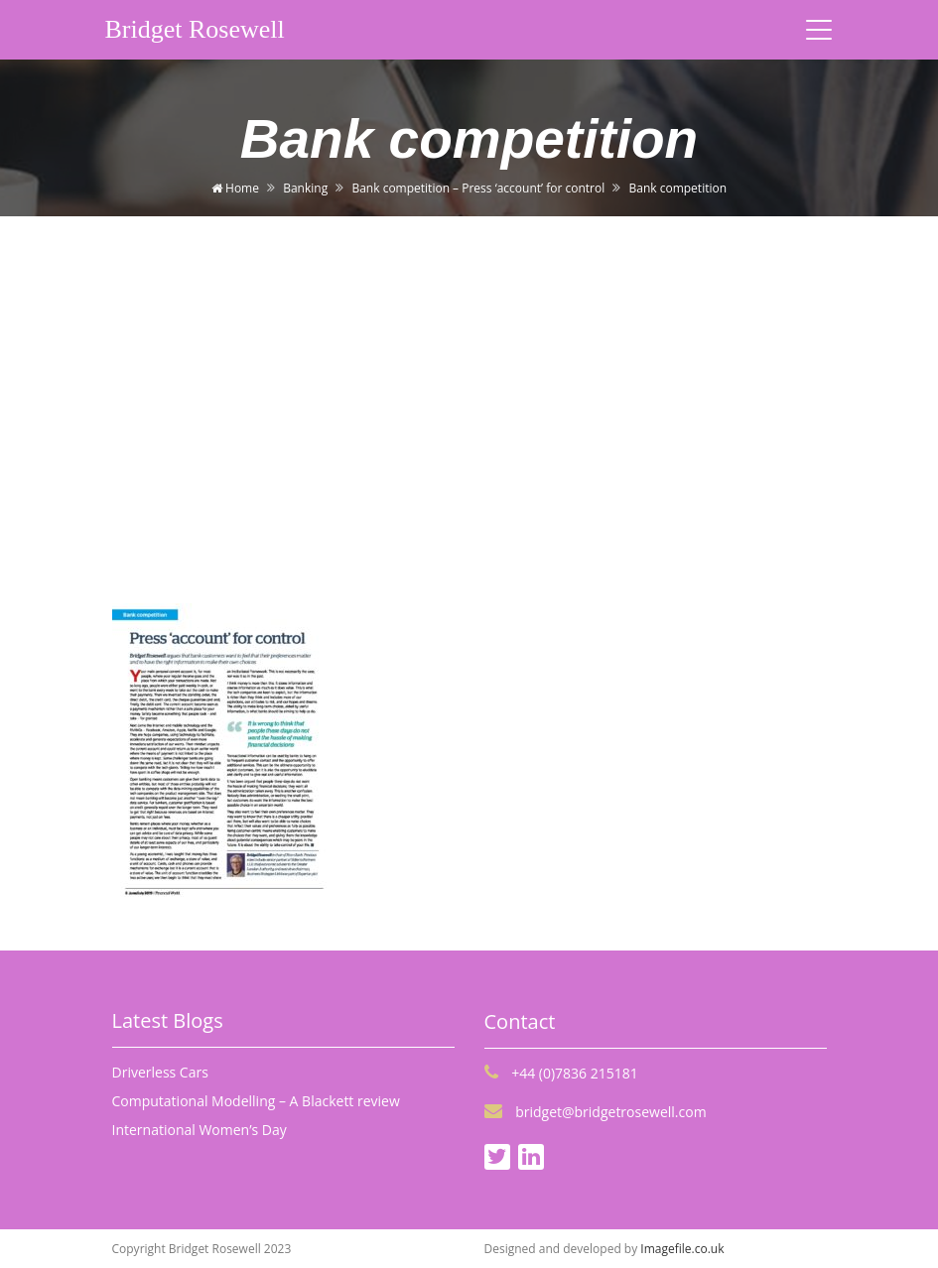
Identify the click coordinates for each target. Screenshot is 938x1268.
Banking (305, 188)
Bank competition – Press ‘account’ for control (477, 188)
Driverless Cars (160, 1072)
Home (235, 188)
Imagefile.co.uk (682, 1248)
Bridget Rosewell (195, 29)
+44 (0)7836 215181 (561, 1073)
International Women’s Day (199, 1129)
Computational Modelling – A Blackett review (256, 1100)
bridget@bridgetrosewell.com (595, 1111)
